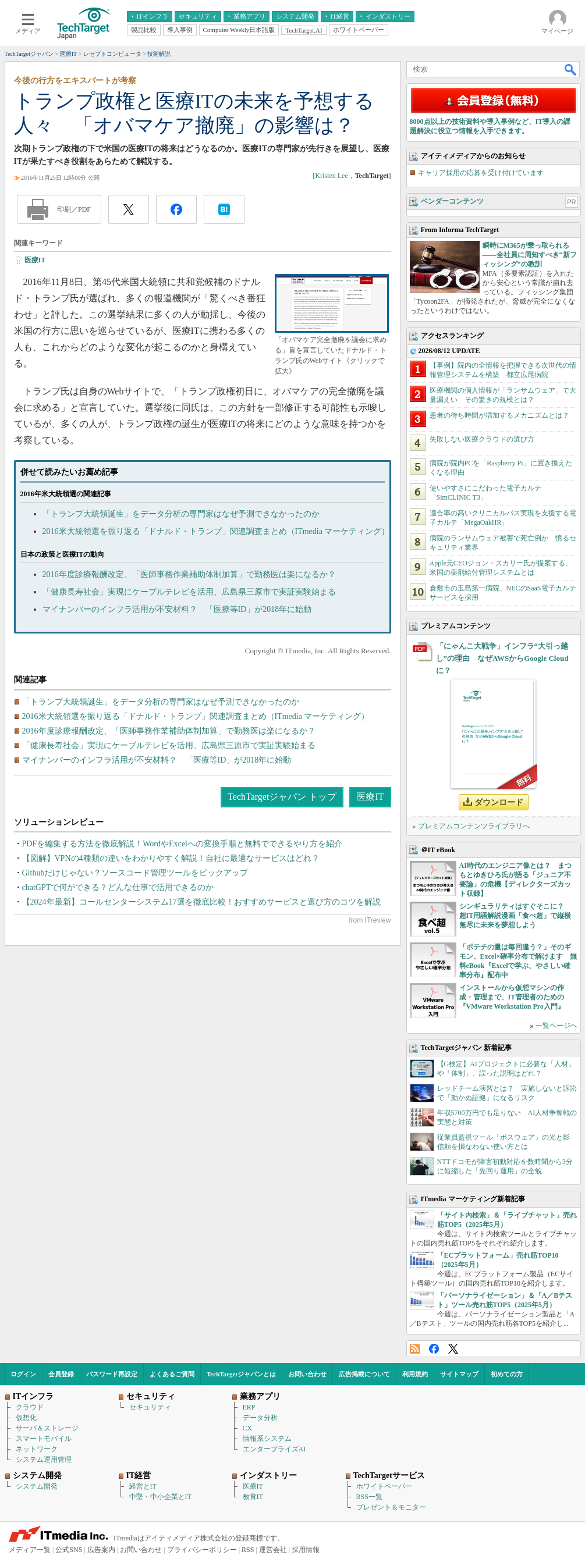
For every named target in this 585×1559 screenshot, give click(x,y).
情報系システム (267, 1439)
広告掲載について (364, 1374)
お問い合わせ (307, 1374)
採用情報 (306, 1550)
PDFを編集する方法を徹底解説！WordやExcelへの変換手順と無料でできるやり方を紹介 (182, 843)
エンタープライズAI (274, 1449)
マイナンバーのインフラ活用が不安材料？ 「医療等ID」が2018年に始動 (177, 609)
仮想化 (26, 1418)
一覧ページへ (556, 1025)
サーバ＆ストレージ (47, 1428)
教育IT (253, 1497)
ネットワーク (37, 1449)
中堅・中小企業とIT (160, 1497)
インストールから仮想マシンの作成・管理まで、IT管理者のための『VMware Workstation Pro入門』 (512, 997)
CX (248, 1428)
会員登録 (61, 1374)
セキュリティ (150, 1407)
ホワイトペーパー (384, 1486)
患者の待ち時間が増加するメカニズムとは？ (499, 415)
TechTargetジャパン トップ (282, 797)
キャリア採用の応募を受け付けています (481, 173)
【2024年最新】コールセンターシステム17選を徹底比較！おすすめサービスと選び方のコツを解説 (201, 902)
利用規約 (415, 1374)
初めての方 (507, 1374)
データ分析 (260, 1418)
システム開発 (37, 1486)
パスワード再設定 (111, 1374)
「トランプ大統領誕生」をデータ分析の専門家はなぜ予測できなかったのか (181, 514)
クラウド (30, 1407)
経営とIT (143, 1486)
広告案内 (101, 1550)
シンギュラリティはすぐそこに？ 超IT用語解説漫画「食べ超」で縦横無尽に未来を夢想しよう (515, 915)
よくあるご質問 (172, 1374)
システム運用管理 (44, 1459)
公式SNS (68, 1550)
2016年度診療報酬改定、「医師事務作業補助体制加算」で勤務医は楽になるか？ (189, 574)
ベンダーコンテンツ (452, 201)
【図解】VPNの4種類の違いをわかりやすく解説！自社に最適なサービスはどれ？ (171, 858)
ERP (249, 1407)
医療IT (35, 260)
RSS (415, 1349)
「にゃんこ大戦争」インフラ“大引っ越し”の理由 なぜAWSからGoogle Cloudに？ (502, 658)
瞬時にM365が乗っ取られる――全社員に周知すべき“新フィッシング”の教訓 (530, 254)
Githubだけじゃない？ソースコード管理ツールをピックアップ (135, 873)
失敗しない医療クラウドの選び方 (482, 439)
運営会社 (273, 1550)
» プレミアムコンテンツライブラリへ (471, 826)
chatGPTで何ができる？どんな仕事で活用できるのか (118, 887)
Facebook (434, 1349)
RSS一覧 (369, 1497)
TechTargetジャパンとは (241, 1374)
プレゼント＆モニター (391, 1507)
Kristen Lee (331, 176)
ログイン (23, 1374)
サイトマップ (459, 1374)
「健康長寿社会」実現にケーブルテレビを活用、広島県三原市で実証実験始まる (189, 592)
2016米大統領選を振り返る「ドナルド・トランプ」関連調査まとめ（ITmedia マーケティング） (216, 531)
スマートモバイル (44, 1439)
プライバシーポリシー (202, 1550)
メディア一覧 (30, 1550)
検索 (571, 69)
